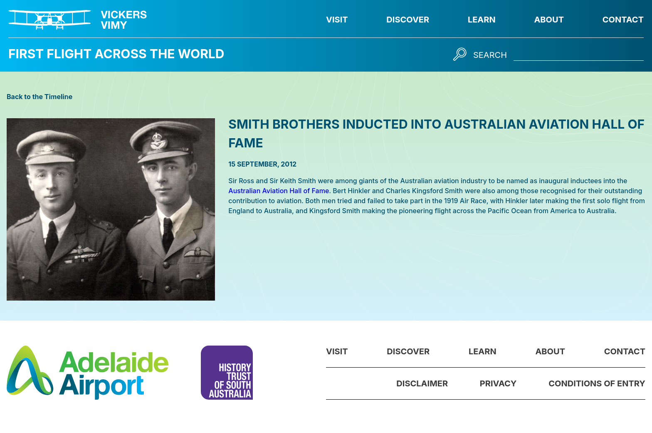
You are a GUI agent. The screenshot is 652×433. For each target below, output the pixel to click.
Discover (407, 20)
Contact (623, 20)
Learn (482, 20)
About (549, 20)
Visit (337, 20)
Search (490, 55)
